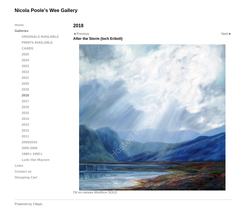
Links (19, 165)
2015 (25, 113)
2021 (25, 77)
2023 (25, 66)
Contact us (23, 171)
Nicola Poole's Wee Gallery (46, 10)
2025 (25, 54)
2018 (25, 95)
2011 (25, 136)
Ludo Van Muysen (35, 159)
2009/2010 (29, 142)
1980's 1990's (32, 154)
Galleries (21, 31)
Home (19, 25)
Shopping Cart (26, 177)
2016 (25, 107)
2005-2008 (29, 148)
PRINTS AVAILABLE (37, 42)
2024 (25, 60)
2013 (25, 124)
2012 (25, 130)
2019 (25, 89)
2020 (25, 83)
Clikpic (37, 204)
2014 (25, 118)
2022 (25, 72)
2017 (25, 101)
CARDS (27, 48)
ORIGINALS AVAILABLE (40, 36)
